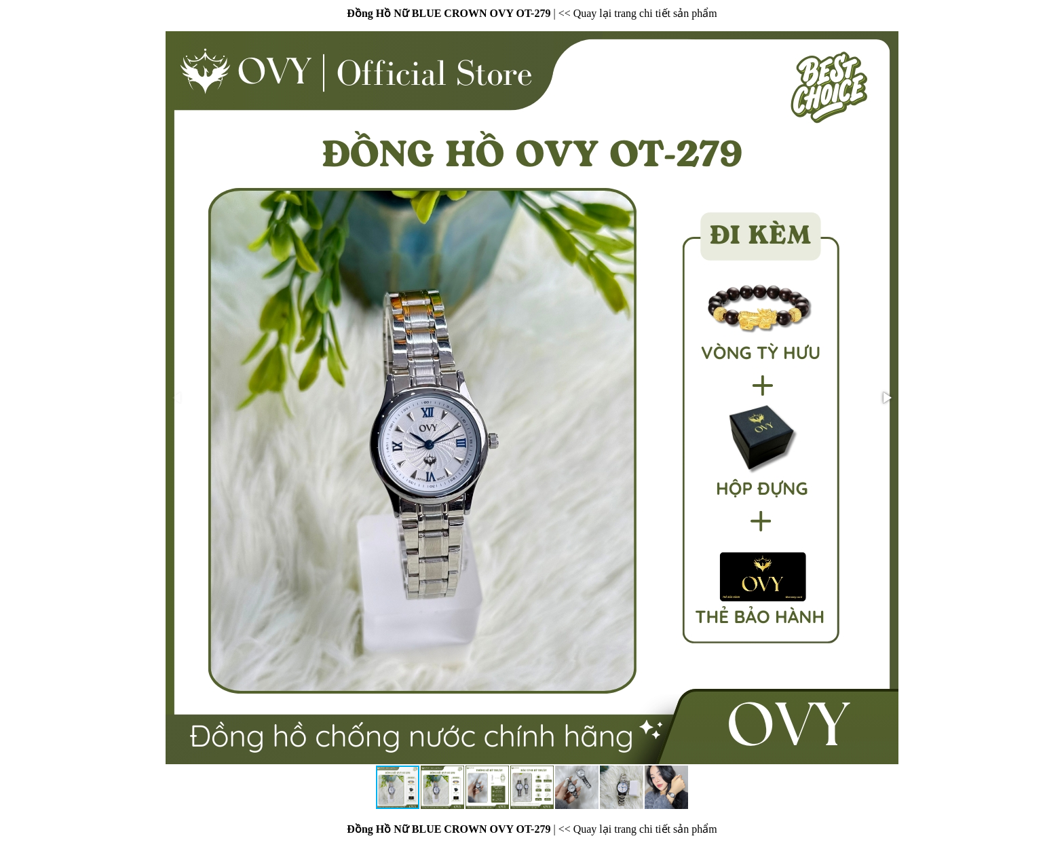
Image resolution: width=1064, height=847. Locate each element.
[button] (886, 398)
